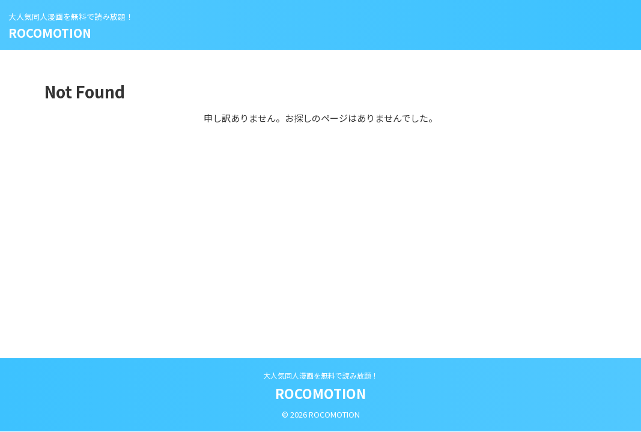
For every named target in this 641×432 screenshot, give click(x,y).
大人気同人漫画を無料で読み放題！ (320, 375)
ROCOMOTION (49, 32)
